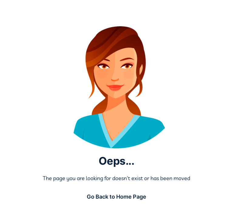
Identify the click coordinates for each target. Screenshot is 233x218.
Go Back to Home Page (116, 196)
